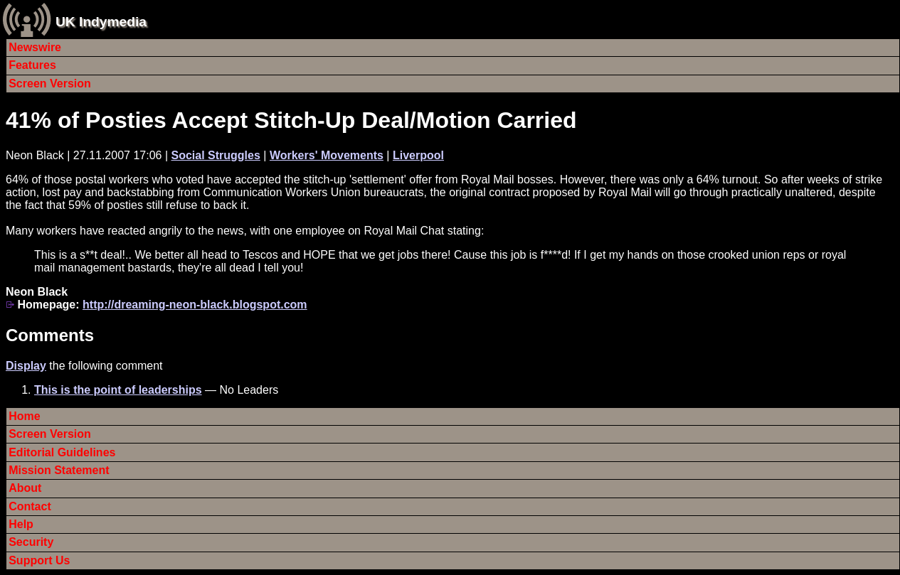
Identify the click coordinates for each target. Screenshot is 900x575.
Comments (50, 335)
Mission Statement (59, 470)
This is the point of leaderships (118, 390)
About (25, 488)
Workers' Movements (326, 155)
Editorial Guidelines (62, 452)
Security (31, 542)
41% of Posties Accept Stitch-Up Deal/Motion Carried (291, 120)
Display (26, 366)
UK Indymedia (101, 21)
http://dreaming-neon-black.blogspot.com (195, 305)
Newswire (35, 47)
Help (21, 524)
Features (32, 65)
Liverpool (418, 155)
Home (24, 416)
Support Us (39, 560)
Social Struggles (215, 155)
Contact (30, 506)
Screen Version (50, 83)
